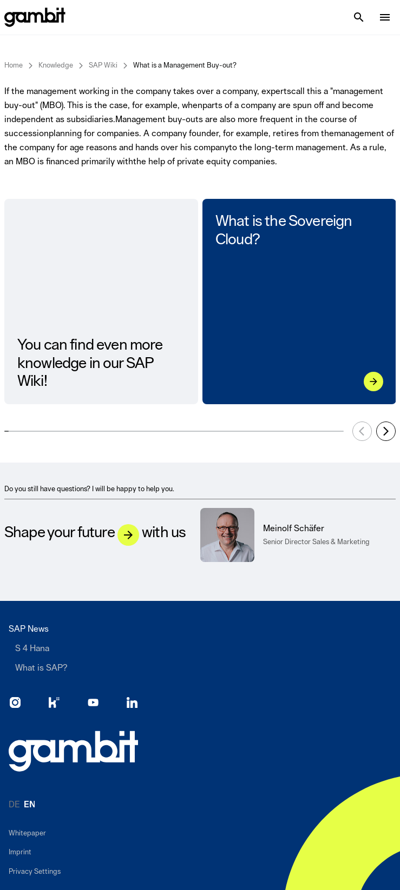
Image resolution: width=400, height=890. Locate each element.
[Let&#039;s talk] (128, 535)
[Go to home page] (73, 751)
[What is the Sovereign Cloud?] (373, 381)
